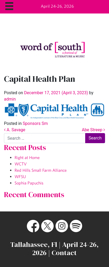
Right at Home (27, 157)
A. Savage (14, 129)
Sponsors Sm (35, 123)
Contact (64, 252)
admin (10, 99)
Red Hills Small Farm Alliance (41, 170)
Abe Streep (93, 129)
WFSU (20, 176)
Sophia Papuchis (29, 182)
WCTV (21, 163)
